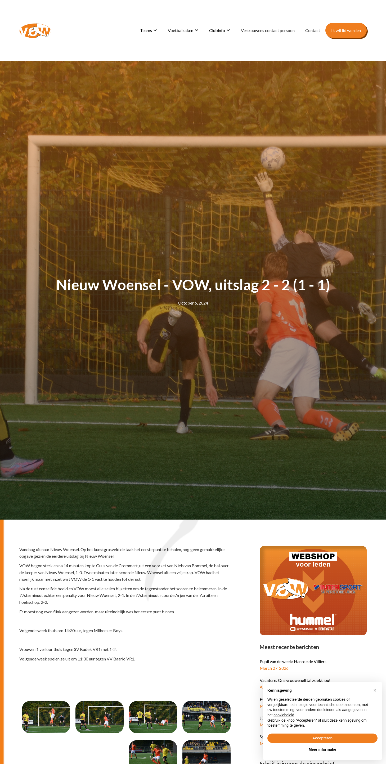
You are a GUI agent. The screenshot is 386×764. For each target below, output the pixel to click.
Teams (146, 30)
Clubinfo (217, 30)
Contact (312, 30)
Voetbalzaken (180, 30)
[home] (35, 30)
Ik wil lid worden (346, 30)
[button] (149, 30)
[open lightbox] (46, 717)
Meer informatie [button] (322, 749)
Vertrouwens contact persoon (268, 30)
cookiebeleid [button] (283, 715)
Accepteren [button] (322, 738)
